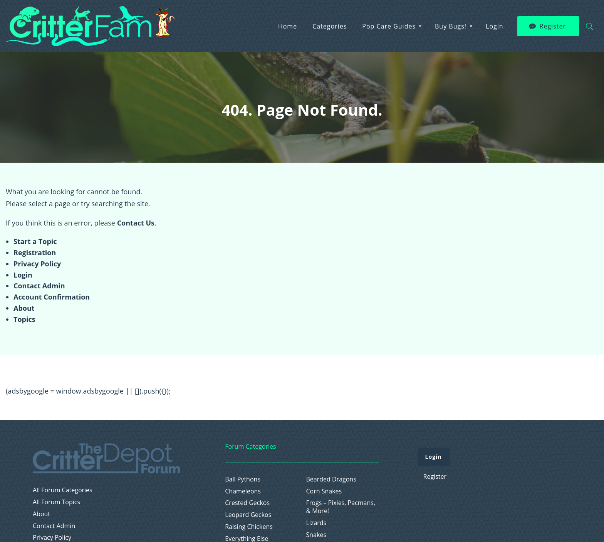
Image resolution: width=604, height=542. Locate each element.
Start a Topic (35, 241)
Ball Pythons (242, 479)
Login (494, 26)
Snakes (316, 535)
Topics (24, 319)
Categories (329, 26)
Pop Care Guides (389, 26)
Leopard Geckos (248, 515)
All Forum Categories (62, 490)
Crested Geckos (247, 503)
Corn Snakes (324, 491)
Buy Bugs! (450, 26)
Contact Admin (39, 285)
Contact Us (135, 222)
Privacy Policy (37, 263)
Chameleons (243, 491)
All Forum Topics (56, 502)
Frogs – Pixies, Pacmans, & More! (341, 507)
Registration (34, 252)
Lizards (316, 523)
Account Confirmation (51, 296)
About (24, 308)
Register (553, 26)
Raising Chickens (249, 527)
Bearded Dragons (331, 479)
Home (287, 26)
